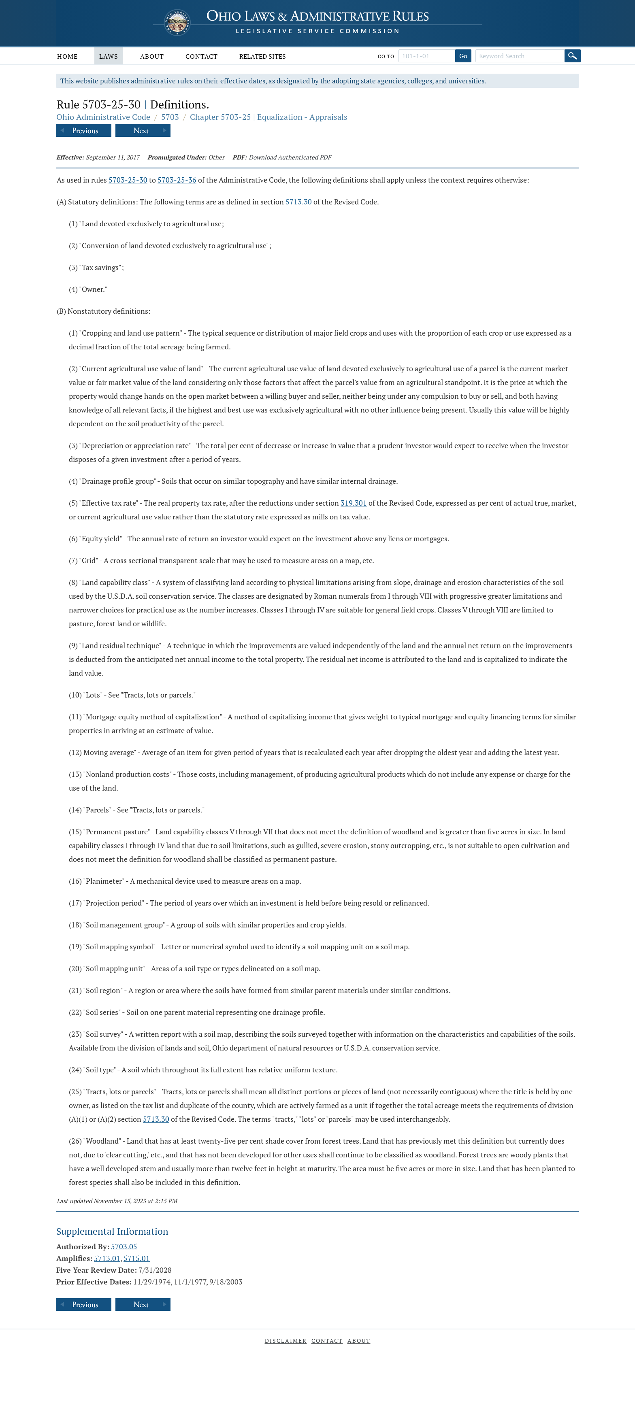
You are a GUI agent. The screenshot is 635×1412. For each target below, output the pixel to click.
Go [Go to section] (463, 55)
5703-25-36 (177, 180)
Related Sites (262, 56)
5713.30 (299, 201)
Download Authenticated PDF (290, 157)
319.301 (354, 503)
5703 (170, 116)
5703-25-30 (128, 180)
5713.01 (107, 1258)
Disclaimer (286, 1340)
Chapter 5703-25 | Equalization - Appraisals (268, 116)
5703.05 (124, 1246)
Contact (201, 56)
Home (67, 56)
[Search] (573, 55)
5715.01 (137, 1258)
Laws (108, 56)
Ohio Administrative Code (103, 116)
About (152, 56)
